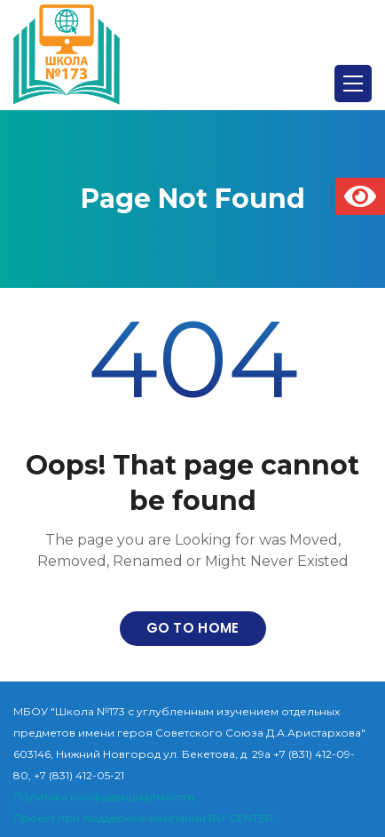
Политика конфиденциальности (103, 796)
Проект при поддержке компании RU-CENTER (143, 818)
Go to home (193, 627)
